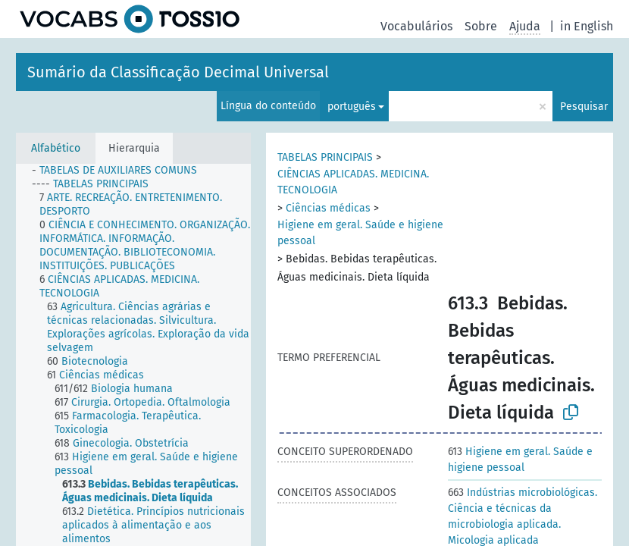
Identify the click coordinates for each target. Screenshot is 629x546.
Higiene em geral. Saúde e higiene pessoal (360, 232)
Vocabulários (416, 26)
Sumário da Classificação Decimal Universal (178, 72)
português (351, 106)
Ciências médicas (328, 208)
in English (586, 26)
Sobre (481, 26)
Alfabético (55, 148)
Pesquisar (584, 106)
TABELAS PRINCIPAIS (325, 157)
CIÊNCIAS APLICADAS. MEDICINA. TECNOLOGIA (353, 182)
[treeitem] (121, 170)
